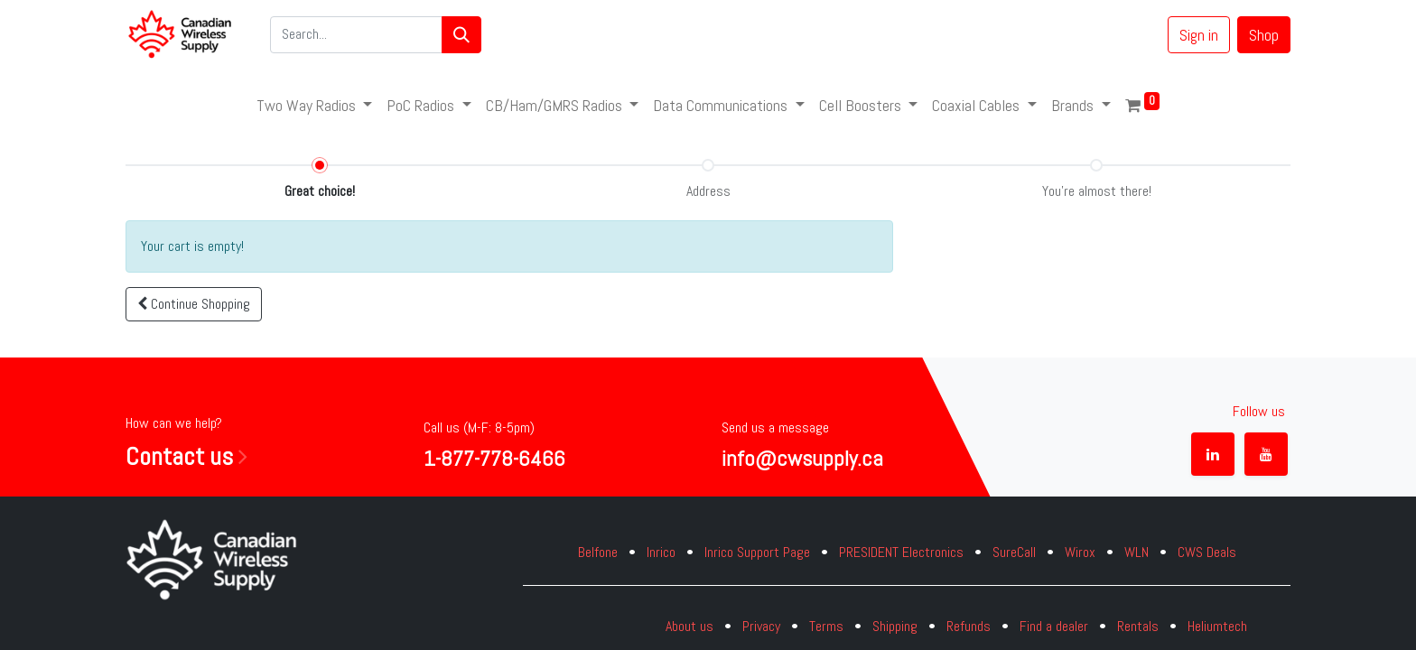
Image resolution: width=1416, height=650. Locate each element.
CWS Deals (1207, 552)
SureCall (1014, 552)
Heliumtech (1217, 626)
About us (689, 626)
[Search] (461, 34)
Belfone (598, 552)
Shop (1264, 34)
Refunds (968, 626)
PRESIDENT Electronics (901, 552)
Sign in (1198, 34)
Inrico (661, 552)
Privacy (761, 626)
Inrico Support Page (757, 552)
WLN (1136, 552)
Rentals (1138, 626)
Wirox (1080, 552)
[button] (194, 304)
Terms (826, 626)
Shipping (895, 626)
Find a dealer (1054, 626)
